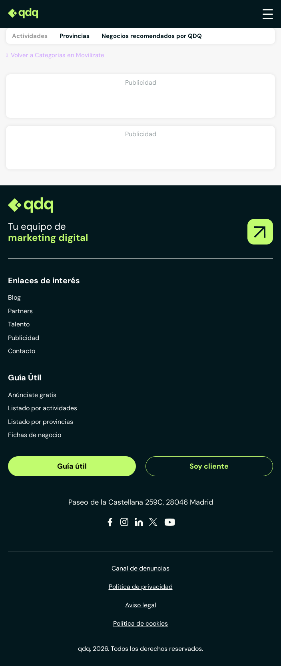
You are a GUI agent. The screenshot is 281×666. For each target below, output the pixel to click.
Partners (20, 311)
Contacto (21, 351)
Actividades (30, 36)
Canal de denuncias (140, 568)
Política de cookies (140, 623)
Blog (14, 297)
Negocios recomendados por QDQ (152, 36)
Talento (19, 324)
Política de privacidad (141, 587)
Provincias (75, 36)
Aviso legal (140, 605)
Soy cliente (209, 466)
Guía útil (72, 466)
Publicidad (23, 338)
